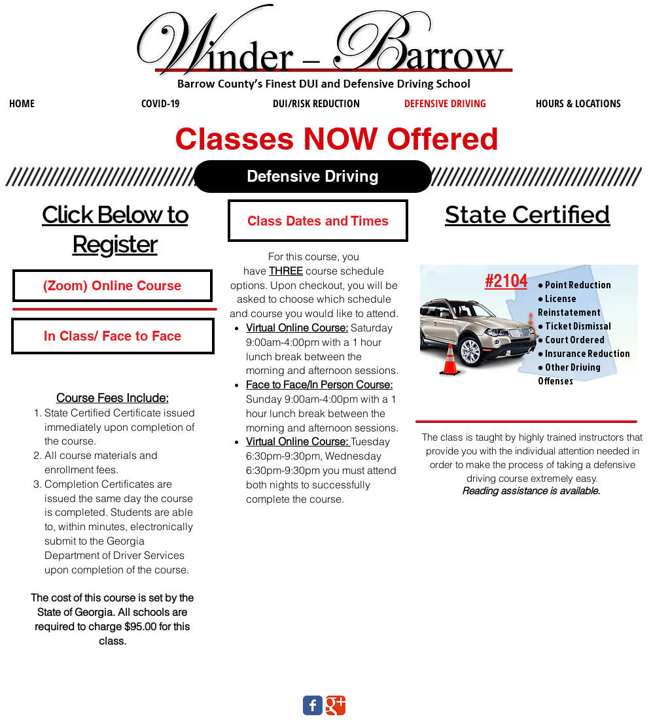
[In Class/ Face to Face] (113, 336)
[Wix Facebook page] (313, 705)
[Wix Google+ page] (335, 705)
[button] (318, 220)
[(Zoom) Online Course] (112, 285)
